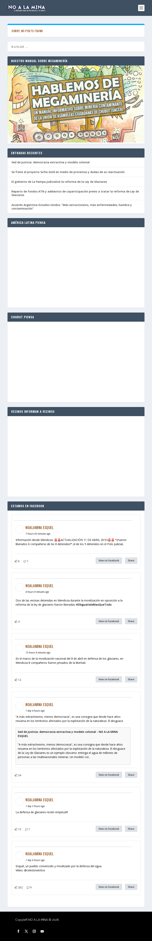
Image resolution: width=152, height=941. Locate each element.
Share (131, 560)
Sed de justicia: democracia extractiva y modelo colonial (50, 162)
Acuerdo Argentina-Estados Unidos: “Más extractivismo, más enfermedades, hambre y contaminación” (71, 206)
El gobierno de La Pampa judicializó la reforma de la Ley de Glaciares (59, 182)
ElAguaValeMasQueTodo (95, 604)
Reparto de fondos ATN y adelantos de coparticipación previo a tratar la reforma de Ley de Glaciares (75, 193)
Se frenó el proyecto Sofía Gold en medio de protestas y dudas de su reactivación (68, 172)
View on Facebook (109, 560)
